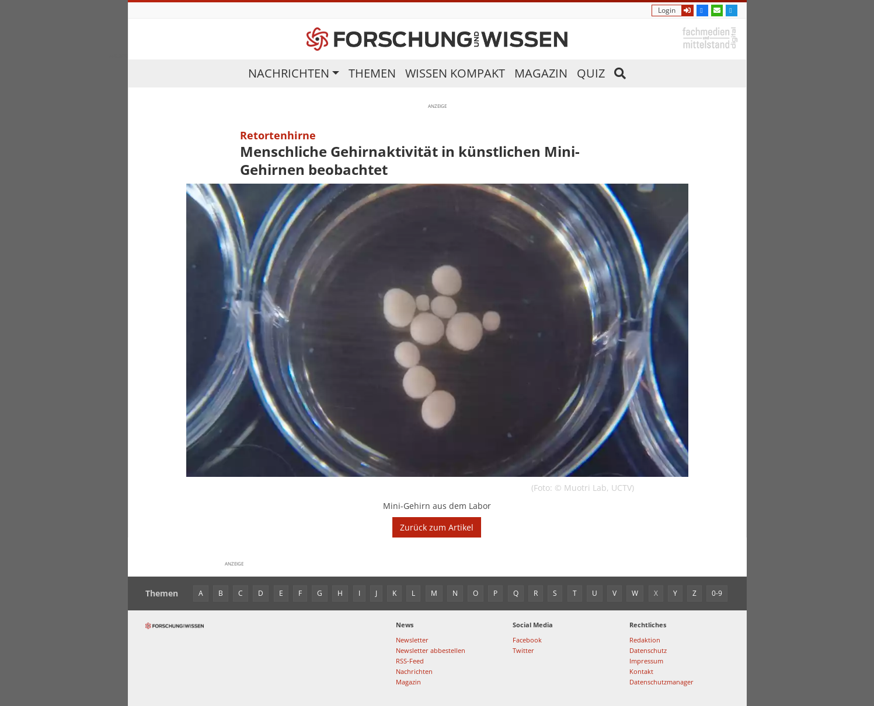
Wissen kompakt (455, 73)
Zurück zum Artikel (436, 527)
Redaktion (644, 639)
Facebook (527, 639)
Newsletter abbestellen (430, 650)
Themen (372, 73)
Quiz (591, 73)
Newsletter (412, 639)
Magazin (540, 73)
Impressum (646, 660)
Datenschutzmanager (661, 681)
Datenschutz (648, 650)
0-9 (717, 593)
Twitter (523, 650)
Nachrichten (288, 73)
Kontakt (641, 671)
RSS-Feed (410, 660)
